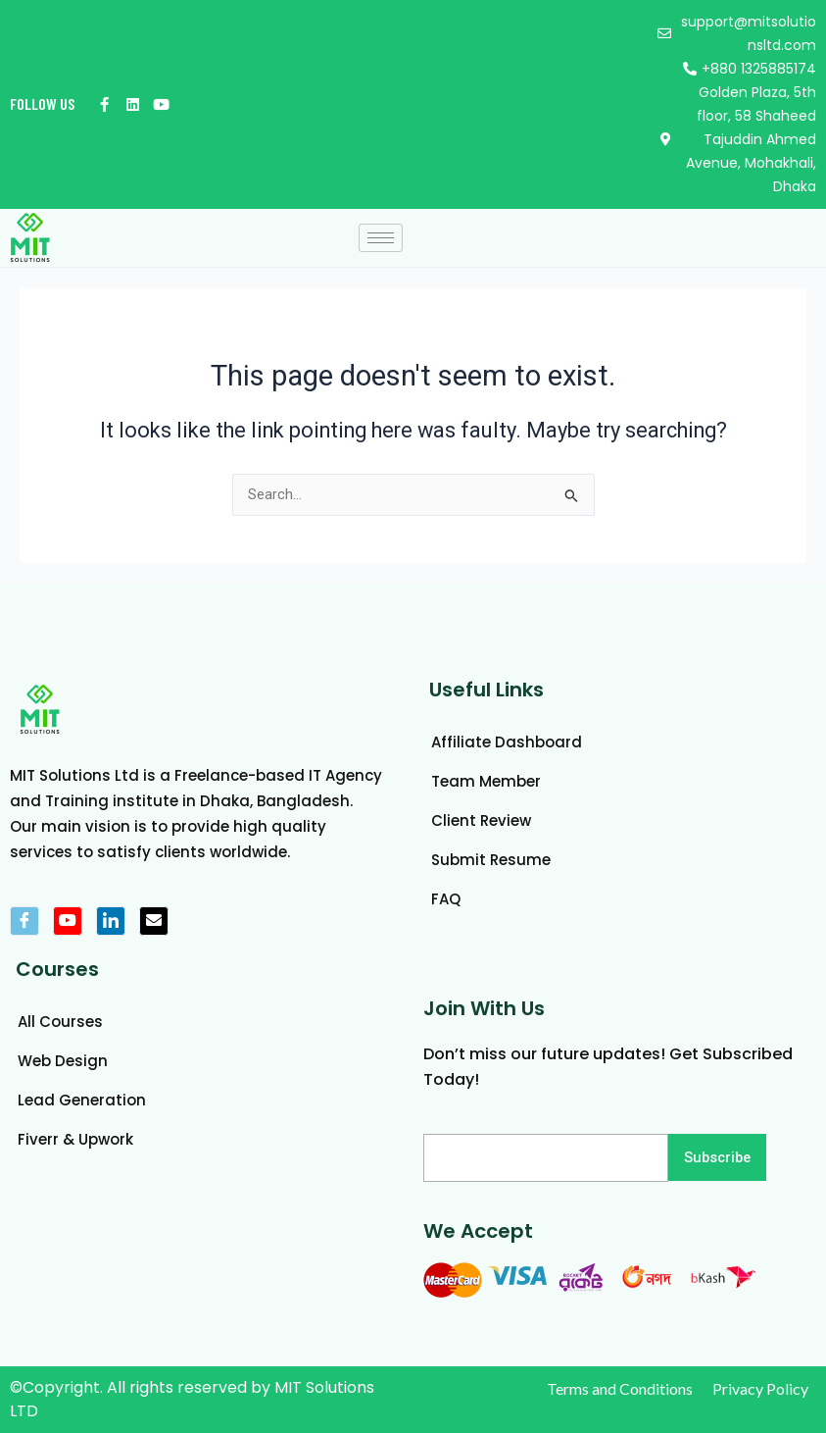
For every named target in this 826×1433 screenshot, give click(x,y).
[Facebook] (24, 921)
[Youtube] (67, 921)
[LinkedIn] (110, 921)
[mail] (154, 921)
